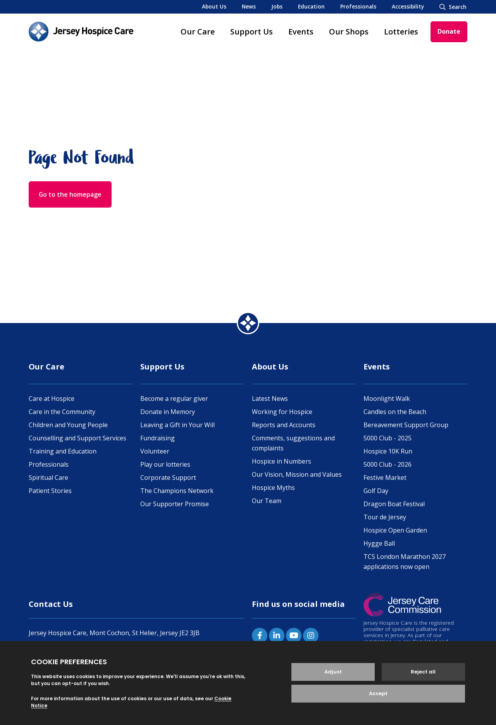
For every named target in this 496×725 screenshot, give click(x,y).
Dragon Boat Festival (394, 504)
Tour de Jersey (384, 517)
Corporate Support (168, 477)
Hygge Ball (379, 543)
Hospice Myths (273, 487)
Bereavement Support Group (405, 425)
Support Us (251, 31)
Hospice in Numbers (281, 461)
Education (311, 6)
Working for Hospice (282, 411)
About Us (214, 6)
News (249, 6)
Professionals (358, 6)
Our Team (266, 501)
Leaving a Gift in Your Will (177, 425)
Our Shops (349, 31)
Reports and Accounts (283, 425)
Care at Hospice (51, 398)
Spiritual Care (48, 477)
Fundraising (157, 438)
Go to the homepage (70, 194)
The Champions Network (177, 490)
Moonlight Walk (386, 398)
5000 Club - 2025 (387, 438)
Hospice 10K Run (387, 451)
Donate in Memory (167, 411)
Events (300, 31)
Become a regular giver (174, 398)
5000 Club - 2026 (387, 464)
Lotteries (401, 31)
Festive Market (384, 477)
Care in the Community (62, 411)
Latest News (270, 398)
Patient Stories (50, 490)
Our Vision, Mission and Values (297, 474)
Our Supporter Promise (174, 504)
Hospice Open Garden (395, 530)
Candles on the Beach (394, 411)
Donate (448, 31)
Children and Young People (68, 425)
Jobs (276, 6)
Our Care (198, 31)
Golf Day (375, 490)
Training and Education (62, 451)
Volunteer (154, 451)
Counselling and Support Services (77, 438)
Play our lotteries (165, 464)
